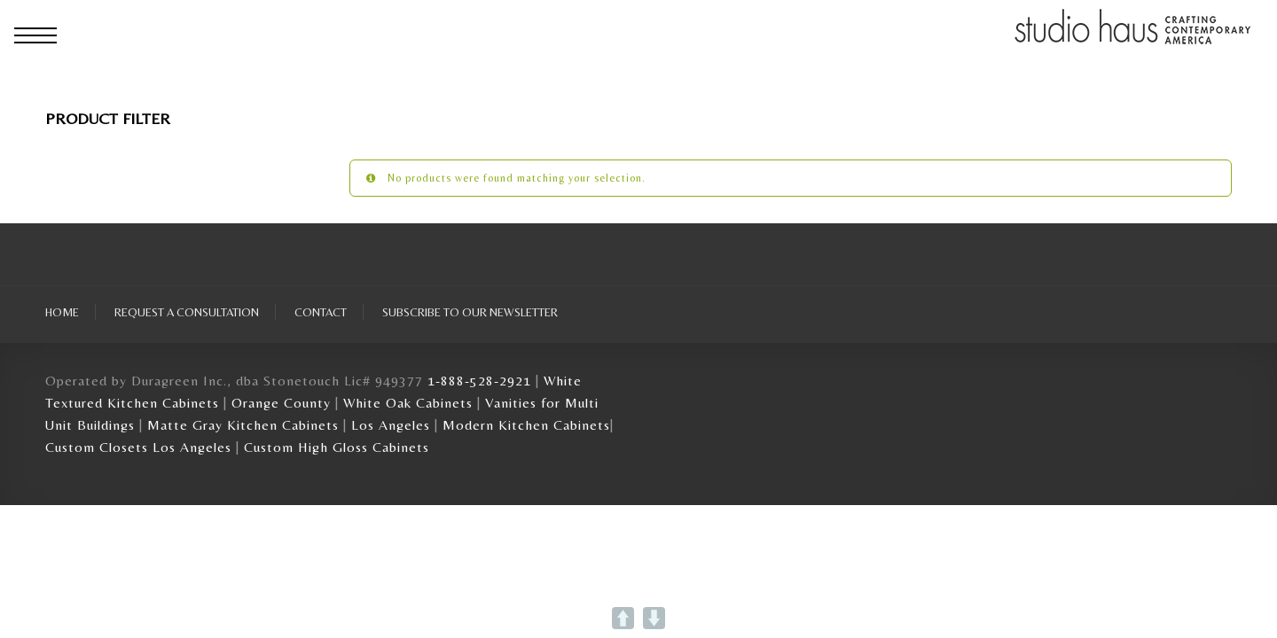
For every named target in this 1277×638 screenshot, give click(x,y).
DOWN (654, 618)
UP (623, 618)
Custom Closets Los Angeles (138, 447)
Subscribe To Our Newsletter (470, 312)
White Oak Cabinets (408, 402)
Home (62, 312)
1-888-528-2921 (479, 380)
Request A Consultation (186, 312)
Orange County (283, 402)
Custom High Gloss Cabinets (336, 447)
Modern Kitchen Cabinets (526, 424)
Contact (320, 312)
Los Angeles (390, 424)
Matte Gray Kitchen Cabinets (243, 424)
